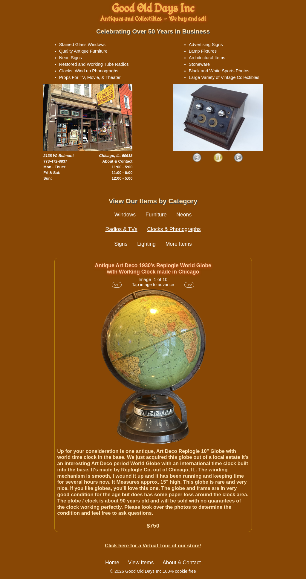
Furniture (156, 215)
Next (239, 158)
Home (112, 563)
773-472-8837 (55, 161)
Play (218, 158)
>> (189, 284)
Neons (184, 215)
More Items (179, 244)
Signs (120, 244)
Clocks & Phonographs (174, 229)
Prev (197, 158)
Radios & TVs (121, 229)
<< (117, 284)
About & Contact (117, 161)
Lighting (146, 244)
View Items (141, 563)
